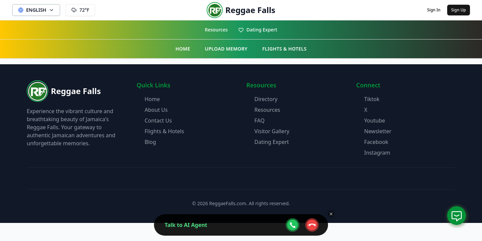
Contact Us (158, 120)
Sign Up (458, 10)
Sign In (433, 10)
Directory (265, 99)
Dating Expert (257, 29)
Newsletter (377, 131)
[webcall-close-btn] (312, 225)
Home (152, 99)
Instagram (377, 152)
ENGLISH (36, 10)
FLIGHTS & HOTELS (284, 49)
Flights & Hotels (164, 131)
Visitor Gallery (271, 131)
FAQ (259, 120)
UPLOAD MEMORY (226, 49)
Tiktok (372, 99)
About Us (156, 109)
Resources (216, 29)
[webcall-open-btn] (292, 225)
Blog (150, 142)
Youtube (374, 120)
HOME (182, 49)
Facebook (376, 142)
